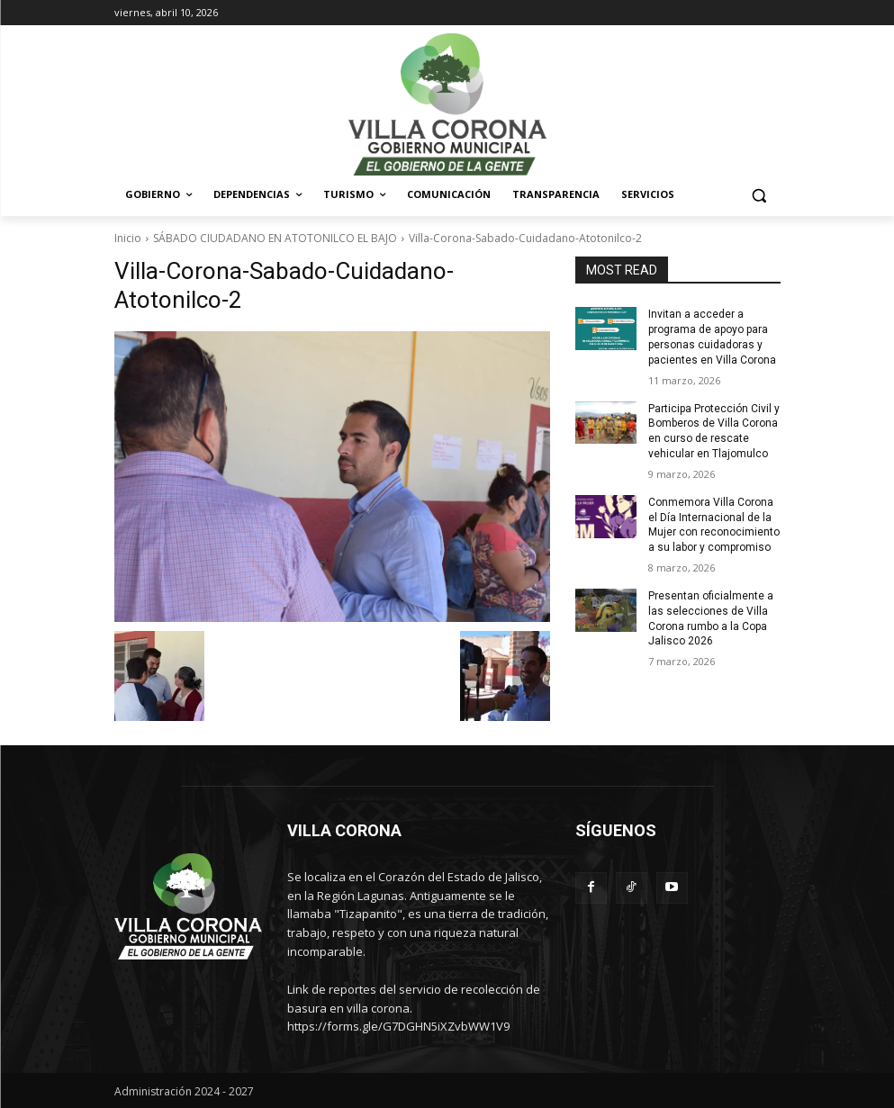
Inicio (127, 238)
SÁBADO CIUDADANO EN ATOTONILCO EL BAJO (275, 238)
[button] (759, 195)
